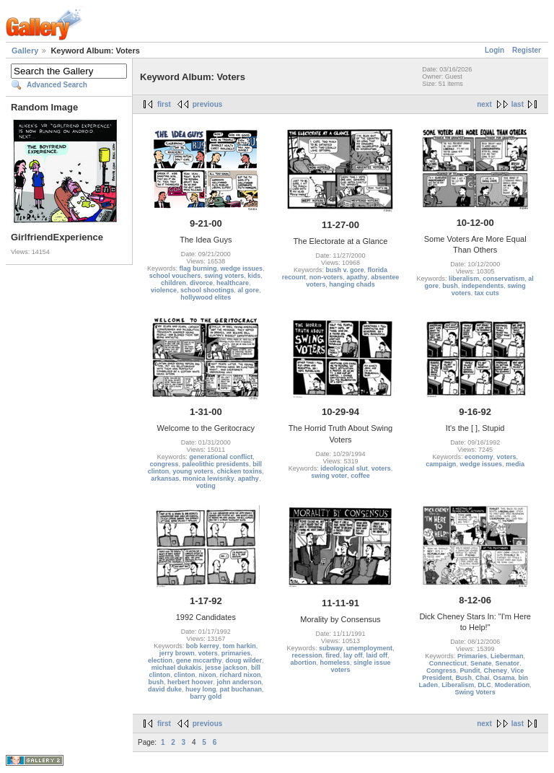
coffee (360, 475)
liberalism (464, 278)
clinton (184, 674)
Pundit (470, 670)
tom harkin (239, 646)
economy (479, 456)
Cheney (495, 670)
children (173, 283)
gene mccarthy (199, 660)
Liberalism (457, 685)
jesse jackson (226, 667)
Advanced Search (57, 85)
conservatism (503, 278)
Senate (481, 663)
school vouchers (175, 275)
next (484, 104)
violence (164, 290)
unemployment (369, 648)
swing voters (224, 275)
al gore (249, 290)
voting (206, 485)
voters (381, 468)
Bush (463, 677)
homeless (335, 662)
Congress (441, 670)
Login (494, 50)
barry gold (205, 696)
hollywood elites (205, 297)
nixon (207, 674)
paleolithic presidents (216, 464)
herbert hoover (190, 682)
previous (208, 104)
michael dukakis (176, 667)
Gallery (25, 50)
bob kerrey (202, 646)
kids (253, 275)
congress (164, 464)
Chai (482, 677)
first (164, 104)
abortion (303, 662)
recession (306, 655)
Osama (503, 677)
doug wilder (244, 660)
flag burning (198, 268)
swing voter (329, 475)
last (517, 104)
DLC (484, 685)
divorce (201, 283)
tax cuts (487, 293)
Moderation (512, 685)
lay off (353, 655)
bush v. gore (345, 270)
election (160, 660)
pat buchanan (241, 689)
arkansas (165, 478)
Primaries (472, 656)
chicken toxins (240, 471)
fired (332, 655)
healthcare (232, 283)
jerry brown (177, 653)
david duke (165, 689)
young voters (193, 471)
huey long (200, 689)
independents (483, 285)
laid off (377, 655)
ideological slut (344, 468)
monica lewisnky (208, 478)
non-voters (326, 277)
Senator (507, 663)
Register (526, 50)
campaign (441, 464)
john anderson (239, 682)
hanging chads (352, 284)
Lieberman (507, 656)
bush (450, 285)
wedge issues (242, 268)
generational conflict (220, 456)
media (515, 464)
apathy (356, 277)
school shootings (207, 290)
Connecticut (448, 663)
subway (331, 648)
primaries (236, 653)
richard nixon (240, 674)
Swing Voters (474, 692)
